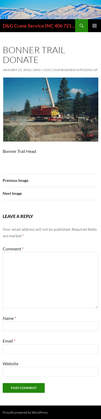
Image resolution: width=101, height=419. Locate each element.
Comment (13, 248)
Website (10, 363)
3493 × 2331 (42, 70)
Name (9, 318)
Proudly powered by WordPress (25, 412)
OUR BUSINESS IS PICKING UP (75, 70)
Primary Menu (94, 25)
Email (9, 340)
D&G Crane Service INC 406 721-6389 (39, 26)
